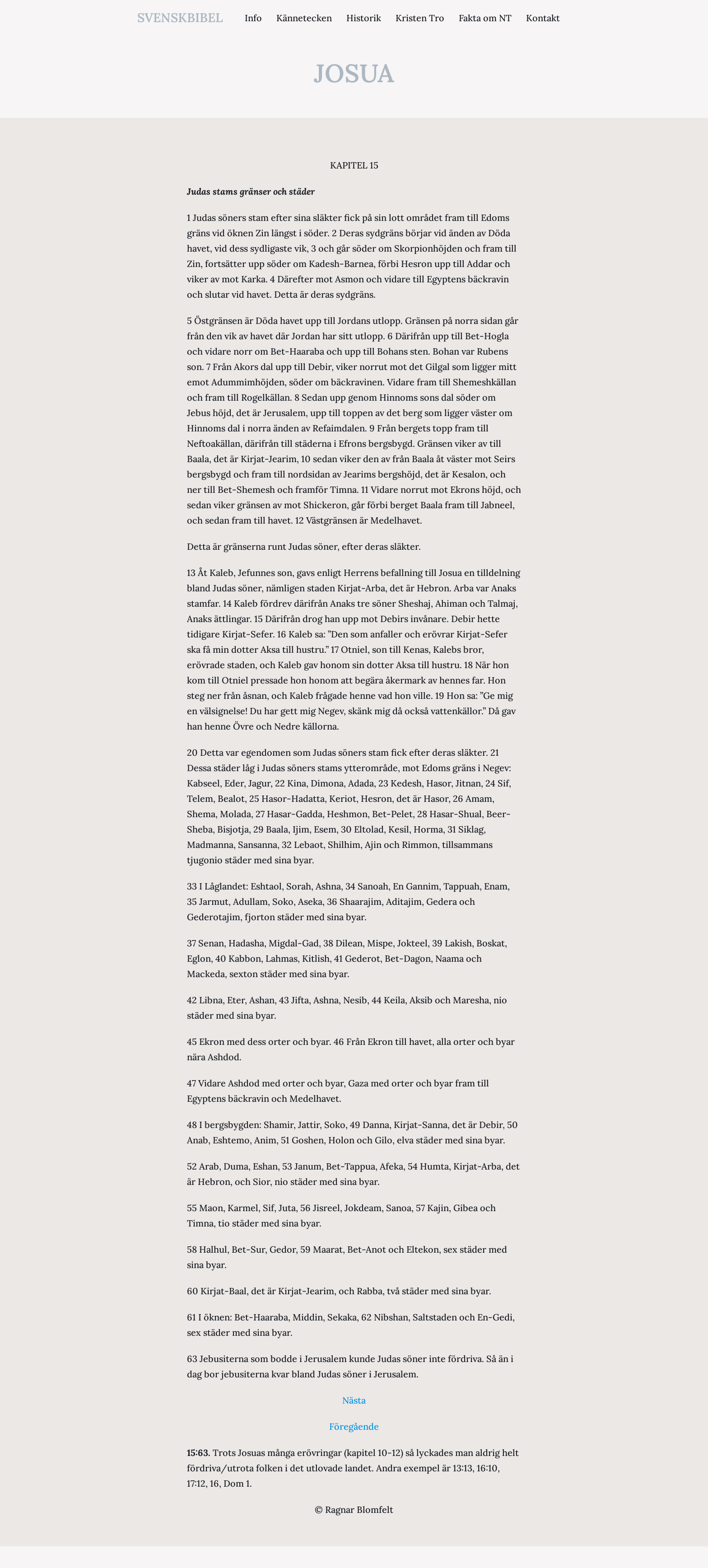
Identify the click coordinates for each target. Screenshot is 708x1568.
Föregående (354, 1426)
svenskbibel (180, 17)
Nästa (354, 1400)
